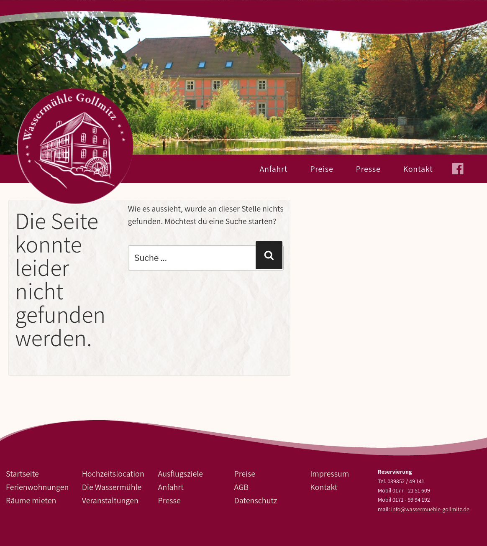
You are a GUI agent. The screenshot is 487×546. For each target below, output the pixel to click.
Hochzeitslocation (113, 473)
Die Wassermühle (111, 487)
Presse (368, 168)
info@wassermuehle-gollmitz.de (430, 509)
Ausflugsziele (180, 473)
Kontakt (418, 168)
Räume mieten (31, 500)
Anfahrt (273, 168)
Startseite (22, 473)
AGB (241, 487)
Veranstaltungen (110, 500)
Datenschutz (255, 500)
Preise (321, 168)
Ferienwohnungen (37, 487)
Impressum (329, 473)
